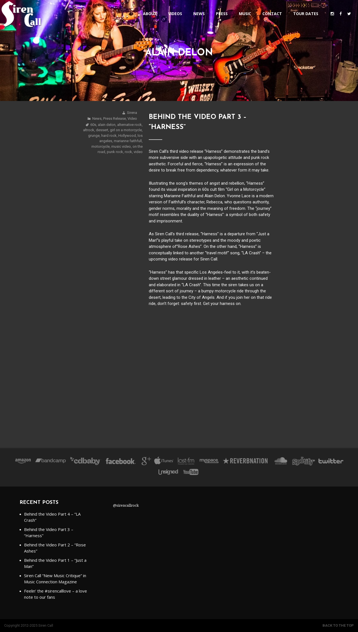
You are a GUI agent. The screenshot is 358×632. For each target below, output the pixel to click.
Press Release (114, 118)
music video (121, 146)
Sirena (132, 113)
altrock (88, 130)
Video (132, 118)
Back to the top (338, 625)
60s (93, 125)
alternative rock (129, 125)
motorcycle (100, 146)
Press (222, 13)
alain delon (107, 125)
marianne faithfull (128, 141)
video (138, 152)
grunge (94, 135)
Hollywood (127, 135)
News (199, 13)
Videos (175, 13)
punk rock (115, 152)
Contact (272, 13)
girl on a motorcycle (126, 130)
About (150, 13)
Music (245, 13)
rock (128, 152)
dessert (102, 130)
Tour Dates (305, 13)
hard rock (109, 135)
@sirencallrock (126, 505)
